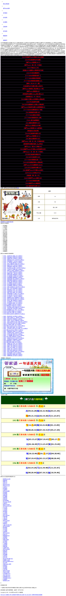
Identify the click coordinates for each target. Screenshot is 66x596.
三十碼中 (5, 228)
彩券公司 (5, 534)
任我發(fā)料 (6, 547)
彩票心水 (5, 553)
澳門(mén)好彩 (6, 526)
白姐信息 (5, 555)
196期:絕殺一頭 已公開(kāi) (12, 324)
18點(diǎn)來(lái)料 (7, 524)
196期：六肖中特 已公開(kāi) (12, 348)
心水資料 (5, 522)
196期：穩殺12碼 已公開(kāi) (12, 354)
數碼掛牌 (5, 235)
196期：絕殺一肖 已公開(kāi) (15, 328)
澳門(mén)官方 (6, 532)
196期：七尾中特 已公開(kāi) (13, 332)
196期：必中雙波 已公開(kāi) (12, 316)
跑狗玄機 (5, 240)
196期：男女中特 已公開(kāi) (12, 344)
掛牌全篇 (5, 233)
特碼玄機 (5, 516)
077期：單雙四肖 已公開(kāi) (12, 300)
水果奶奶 (5, 519)
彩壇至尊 (5, 545)
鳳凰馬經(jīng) (6, 535)
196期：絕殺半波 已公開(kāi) (12, 350)
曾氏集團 (5, 554)
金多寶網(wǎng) (6, 573)
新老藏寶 (5, 243)
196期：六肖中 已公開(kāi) (12, 352)
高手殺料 (5, 541)
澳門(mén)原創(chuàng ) (8, 561)
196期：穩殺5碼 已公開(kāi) (13, 320)
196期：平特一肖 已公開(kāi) (12, 343)
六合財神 (5, 508)
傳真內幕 (5, 546)
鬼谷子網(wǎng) (6, 575)
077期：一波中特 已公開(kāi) (12, 273)
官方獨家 (5, 496)
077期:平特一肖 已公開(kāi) (13, 309)
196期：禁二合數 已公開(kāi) (14, 323)
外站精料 (5, 568)
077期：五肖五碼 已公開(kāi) (12, 308)
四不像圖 (5, 244)
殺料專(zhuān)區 (6, 479)
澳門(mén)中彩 (6, 504)
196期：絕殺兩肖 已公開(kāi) (12, 319)
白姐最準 (5, 579)
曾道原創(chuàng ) (7, 577)
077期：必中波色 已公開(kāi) (12, 282)
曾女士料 (5, 557)
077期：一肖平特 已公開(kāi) (12, 261)
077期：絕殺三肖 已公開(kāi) (13, 264)
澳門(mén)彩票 (6, 570)
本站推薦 (5, 249)
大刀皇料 (5, 512)
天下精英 (5, 530)
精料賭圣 (5, 551)
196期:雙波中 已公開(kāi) (13, 330)
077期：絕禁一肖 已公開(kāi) (12, 303)
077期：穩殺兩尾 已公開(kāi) (12, 277)
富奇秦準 (5, 488)
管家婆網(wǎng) (6, 576)
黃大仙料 (5, 562)
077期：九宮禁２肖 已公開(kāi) (13, 276)
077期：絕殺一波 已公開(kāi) (12, 292)
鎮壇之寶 (5, 550)
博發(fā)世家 (6, 539)
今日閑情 (5, 245)
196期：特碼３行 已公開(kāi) (12, 331)
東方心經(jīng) (6, 515)
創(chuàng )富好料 (7, 501)
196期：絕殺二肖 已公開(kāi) (12, 347)
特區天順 (5, 538)
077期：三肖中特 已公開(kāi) (13, 259)
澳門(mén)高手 (6, 520)
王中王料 (5, 507)
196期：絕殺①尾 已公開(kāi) (15, 321)
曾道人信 (5, 239)
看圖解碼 (5, 241)
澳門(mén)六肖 (6, 484)
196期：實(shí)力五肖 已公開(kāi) (13, 335)
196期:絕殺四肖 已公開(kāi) (12, 336)
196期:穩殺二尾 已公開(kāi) (12, 342)
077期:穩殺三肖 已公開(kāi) (12, 311)
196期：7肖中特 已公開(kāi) (13, 338)
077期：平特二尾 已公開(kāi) (12, 291)
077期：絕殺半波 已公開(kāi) (12, 281)
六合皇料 (5, 509)
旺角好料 (5, 499)
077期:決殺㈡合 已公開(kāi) (12, 312)
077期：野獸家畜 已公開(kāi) (12, 274)
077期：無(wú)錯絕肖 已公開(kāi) (13, 278)
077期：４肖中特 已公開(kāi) (14, 268)
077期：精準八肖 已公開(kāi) (13, 299)
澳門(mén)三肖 (6, 485)
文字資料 (5, 229)
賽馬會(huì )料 (6, 580)
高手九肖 (5, 483)
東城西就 (5, 236)
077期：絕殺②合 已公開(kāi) (12, 280)
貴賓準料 (5, 497)
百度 (6, 585)
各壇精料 (5, 537)
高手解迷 (5, 225)
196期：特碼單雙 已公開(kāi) (12, 339)
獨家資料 (5, 480)
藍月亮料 (5, 232)
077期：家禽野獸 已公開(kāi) (13, 297)
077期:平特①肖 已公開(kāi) (12, 304)
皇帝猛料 (5, 492)
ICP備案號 (20, 592)
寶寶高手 (5, 523)
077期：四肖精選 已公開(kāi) (12, 288)
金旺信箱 (5, 237)
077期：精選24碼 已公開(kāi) (12, 266)
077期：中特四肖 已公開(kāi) (12, 258)
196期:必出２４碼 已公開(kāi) (14, 325)
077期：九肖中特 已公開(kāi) (12, 295)
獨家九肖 (5, 481)
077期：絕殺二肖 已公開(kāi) (12, 255)
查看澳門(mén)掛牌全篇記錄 (7, 221)
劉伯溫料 (5, 527)
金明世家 (5, 531)
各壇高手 (5, 565)
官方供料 (5, 528)
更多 (18, 187)
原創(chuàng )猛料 (7, 564)
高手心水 (5, 230)
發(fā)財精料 (6, 500)
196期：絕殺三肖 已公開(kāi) (13, 351)
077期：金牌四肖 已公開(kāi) (13, 270)
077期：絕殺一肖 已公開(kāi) (13, 293)
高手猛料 (5, 566)
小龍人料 (5, 518)
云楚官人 (5, 487)
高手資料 (5, 248)
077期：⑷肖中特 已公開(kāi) (14, 287)
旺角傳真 (5, 493)
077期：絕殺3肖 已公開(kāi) (12, 284)
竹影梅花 (5, 489)
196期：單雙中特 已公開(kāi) (12, 346)
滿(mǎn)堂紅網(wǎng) (8, 558)
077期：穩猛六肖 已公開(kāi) (14, 307)
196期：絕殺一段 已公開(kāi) (12, 327)
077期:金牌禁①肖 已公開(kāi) (14, 313)
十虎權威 (5, 543)
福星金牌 (5, 495)
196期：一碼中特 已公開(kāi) (14, 317)
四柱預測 (5, 514)
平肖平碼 (5, 569)
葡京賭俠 (5, 511)
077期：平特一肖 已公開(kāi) (12, 289)
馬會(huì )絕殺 (6, 572)
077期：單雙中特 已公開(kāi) (12, 257)
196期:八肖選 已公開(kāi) (12, 340)
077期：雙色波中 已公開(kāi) (12, 262)
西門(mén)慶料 (6, 491)
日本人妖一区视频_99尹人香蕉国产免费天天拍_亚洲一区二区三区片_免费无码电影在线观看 (21, 594)
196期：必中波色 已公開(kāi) (12, 355)
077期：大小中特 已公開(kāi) (12, 301)
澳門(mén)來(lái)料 (7, 505)
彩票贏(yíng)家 (6, 560)
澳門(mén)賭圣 (6, 549)
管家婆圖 (5, 247)
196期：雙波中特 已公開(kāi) (12, 334)
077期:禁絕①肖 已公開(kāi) (12, 305)
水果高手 (5, 503)
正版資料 (5, 226)
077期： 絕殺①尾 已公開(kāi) (13, 269)
